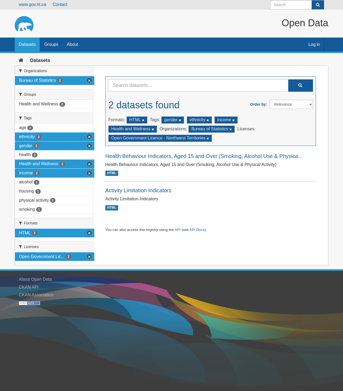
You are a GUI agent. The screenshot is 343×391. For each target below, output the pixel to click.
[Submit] (318, 4)
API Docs (197, 230)
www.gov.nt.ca (32, 4)
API (178, 230)
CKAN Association (36, 295)
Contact (60, 4)
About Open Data (35, 279)
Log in (314, 44)
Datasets (27, 44)
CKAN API (29, 287)
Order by (258, 104)
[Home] (21, 60)
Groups (51, 44)
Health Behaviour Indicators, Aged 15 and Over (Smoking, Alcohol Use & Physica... (204, 156)
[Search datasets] (297, 4)
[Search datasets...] (198, 85)
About (72, 44)
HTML (111, 173)
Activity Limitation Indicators (138, 190)
